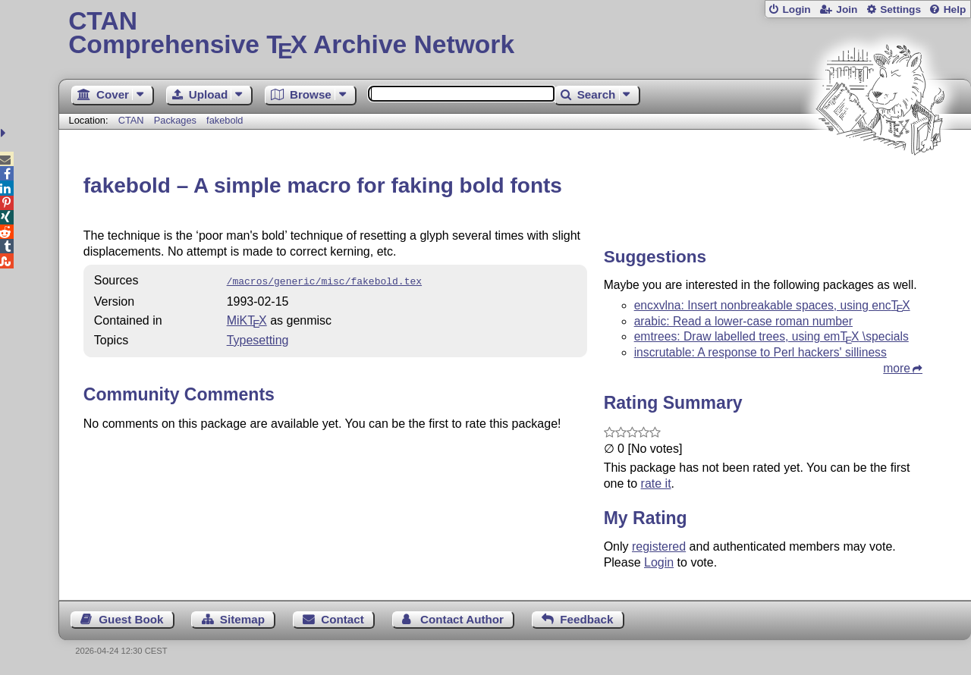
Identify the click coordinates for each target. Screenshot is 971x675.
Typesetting (258, 338)
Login (796, 9)
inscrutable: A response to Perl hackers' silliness (760, 352)
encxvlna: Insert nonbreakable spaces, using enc (772, 305)
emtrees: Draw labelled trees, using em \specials (771, 336)
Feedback (586, 619)
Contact (342, 619)
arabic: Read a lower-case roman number (743, 321)
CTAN (131, 120)
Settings (900, 9)
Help (955, 9)
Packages (177, 120)
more (896, 368)
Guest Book (131, 619)
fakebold (224, 120)
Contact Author (462, 619)
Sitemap (242, 619)
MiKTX (247, 318)
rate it (656, 483)
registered (659, 546)
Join (846, 9)
